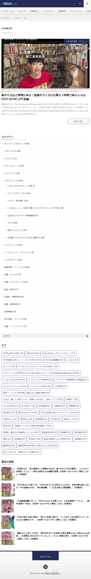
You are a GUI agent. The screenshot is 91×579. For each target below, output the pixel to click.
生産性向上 (34, 11)
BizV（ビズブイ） (52, 573)
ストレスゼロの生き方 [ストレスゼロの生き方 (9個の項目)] (14, 379)
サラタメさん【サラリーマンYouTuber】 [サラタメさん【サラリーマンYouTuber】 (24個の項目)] (37, 366)
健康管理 (61, 11)
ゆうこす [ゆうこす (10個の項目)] (9, 366)
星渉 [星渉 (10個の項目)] (7, 426)
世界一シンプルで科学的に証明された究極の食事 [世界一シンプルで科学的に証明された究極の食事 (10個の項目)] (26, 393)
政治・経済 (9, 289)
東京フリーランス (15, 230)
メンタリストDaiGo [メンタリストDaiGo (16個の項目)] (40, 386)
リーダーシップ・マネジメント (17, 252)
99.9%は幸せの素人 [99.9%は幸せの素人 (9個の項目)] (13, 353)
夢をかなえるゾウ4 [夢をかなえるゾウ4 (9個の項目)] (28, 412)
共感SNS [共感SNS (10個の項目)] (59, 406)
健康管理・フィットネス (14, 267)
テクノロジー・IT (12, 166)
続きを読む (79, 121)
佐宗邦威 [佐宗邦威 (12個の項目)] (44, 406)
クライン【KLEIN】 (15, 200)
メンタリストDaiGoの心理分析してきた (48, 91)
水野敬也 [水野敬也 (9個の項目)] (20, 439)
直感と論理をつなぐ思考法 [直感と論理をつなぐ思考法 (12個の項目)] (57, 439)
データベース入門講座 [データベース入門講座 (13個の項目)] (40, 379)
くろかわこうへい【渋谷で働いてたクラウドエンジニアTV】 (33, 208)
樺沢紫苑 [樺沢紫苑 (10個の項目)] (80, 432)
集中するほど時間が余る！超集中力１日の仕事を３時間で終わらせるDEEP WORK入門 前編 (43, 97)
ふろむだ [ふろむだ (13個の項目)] (72, 360)
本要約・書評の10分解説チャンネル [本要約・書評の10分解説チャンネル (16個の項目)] (20, 432)
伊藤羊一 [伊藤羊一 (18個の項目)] (72, 399)
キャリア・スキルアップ (14, 143)
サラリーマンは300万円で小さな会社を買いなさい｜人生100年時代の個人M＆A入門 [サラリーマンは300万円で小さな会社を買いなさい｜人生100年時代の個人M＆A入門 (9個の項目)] (41, 373)
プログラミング (11, 180)
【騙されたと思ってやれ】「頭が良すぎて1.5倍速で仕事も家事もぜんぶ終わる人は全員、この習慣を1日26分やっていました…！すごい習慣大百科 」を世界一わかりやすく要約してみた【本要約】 (53, 536)
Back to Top (45, 556)
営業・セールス (11, 274)
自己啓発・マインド (78, 41)
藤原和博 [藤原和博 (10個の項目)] (9, 445)
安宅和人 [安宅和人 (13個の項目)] (26, 419)
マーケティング (7, 11)
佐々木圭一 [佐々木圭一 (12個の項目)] (28, 406)
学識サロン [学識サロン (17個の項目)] (10, 419)
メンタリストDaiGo (24, 91)
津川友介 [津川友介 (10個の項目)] (34, 439)
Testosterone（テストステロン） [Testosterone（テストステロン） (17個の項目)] (58, 353)
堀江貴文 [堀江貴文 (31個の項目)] (9, 412)
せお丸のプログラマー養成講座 (20, 215)
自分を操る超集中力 (73, 91)
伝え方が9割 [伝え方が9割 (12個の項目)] (10, 406)
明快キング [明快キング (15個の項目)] (71, 419)
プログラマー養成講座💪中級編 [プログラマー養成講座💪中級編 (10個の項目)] (70, 379)
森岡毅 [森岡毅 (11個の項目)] (65, 432)
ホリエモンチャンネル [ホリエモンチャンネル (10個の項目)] (14, 386)
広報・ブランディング (13, 282)
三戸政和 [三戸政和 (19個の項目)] (60, 386)
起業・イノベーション (13, 326)
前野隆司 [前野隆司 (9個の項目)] (74, 406)
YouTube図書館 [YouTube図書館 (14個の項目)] (54, 360)
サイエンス (9, 158)
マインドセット (76, 11)
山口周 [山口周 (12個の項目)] (55, 419)
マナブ (10, 223)
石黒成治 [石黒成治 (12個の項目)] (80, 439)
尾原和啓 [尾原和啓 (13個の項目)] (41, 419)
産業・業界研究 (11, 304)
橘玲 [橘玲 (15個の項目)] (7, 439)
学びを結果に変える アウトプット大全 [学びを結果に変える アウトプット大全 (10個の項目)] (59, 412)
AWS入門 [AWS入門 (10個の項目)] (32, 353)
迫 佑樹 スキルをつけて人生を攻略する (24, 237)
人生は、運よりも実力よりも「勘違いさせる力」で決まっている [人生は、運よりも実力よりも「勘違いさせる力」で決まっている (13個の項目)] (32, 399)
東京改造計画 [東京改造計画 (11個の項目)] (49, 432)
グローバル (9, 151)
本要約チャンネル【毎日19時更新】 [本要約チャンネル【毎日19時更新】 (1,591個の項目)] (33, 426)
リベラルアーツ (11, 260)
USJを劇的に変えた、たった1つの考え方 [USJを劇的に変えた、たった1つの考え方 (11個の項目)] (22, 360)
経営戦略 (8, 311)
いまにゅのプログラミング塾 (19, 186)
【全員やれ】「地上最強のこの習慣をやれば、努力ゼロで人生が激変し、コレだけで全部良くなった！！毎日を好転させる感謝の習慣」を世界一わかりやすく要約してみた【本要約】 (52, 471)
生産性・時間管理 (12, 297)
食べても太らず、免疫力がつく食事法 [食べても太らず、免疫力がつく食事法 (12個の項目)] (21, 452)
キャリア (21, 11)
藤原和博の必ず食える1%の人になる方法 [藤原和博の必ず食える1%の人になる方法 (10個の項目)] (38, 445)
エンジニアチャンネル (16, 193)
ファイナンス (48, 11)
